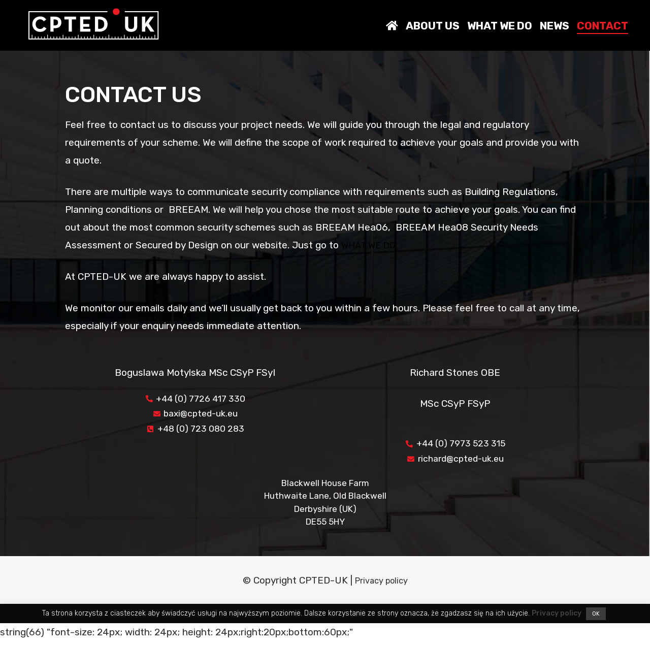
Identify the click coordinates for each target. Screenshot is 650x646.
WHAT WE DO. (371, 245)
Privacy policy (381, 585)
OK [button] (596, 619)
